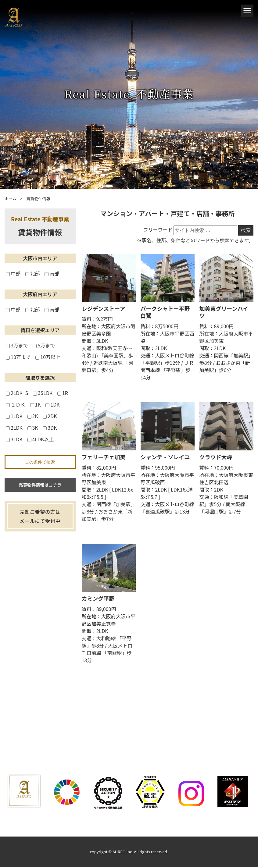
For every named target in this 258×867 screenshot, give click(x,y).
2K (32, 416)
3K (32, 427)
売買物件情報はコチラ (40, 485)
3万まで (17, 345)
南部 (52, 273)
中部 (13, 273)
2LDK (14, 427)
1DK (52, 404)
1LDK (14, 416)
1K (35, 404)
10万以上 (47, 357)
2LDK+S (17, 392)
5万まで (44, 345)
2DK (50, 416)
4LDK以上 (40, 439)
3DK (50, 427)
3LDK (14, 439)
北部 (32, 273)
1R (62, 392)
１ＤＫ (15, 404)
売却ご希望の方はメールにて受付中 (40, 516)
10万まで (18, 357)
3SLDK (42, 392)
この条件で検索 (40, 462)
